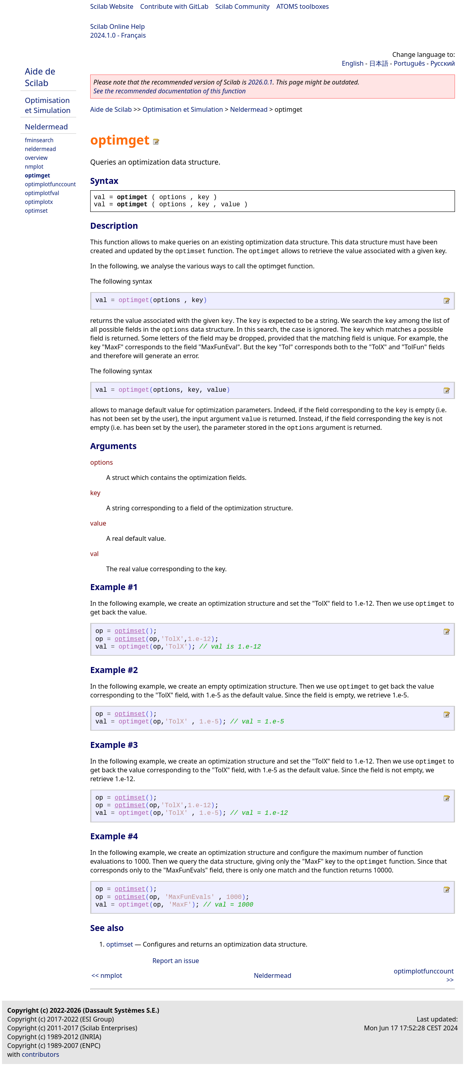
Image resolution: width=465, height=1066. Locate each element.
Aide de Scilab (40, 77)
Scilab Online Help (117, 26)
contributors (40, 1054)
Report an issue (175, 960)
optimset (36, 210)
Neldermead (46, 126)
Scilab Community (242, 6)
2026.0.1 (260, 82)
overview (36, 157)
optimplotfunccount (50, 184)
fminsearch (39, 140)
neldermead (40, 149)
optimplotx (39, 202)
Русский (443, 63)
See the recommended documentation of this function (169, 91)
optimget (37, 175)
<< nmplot (106, 975)
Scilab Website (111, 6)
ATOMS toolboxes (303, 6)
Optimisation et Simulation (48, 105)
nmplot (34, 166)
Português (409, 63)
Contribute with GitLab (174, 6)
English (353, 63)
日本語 (378, 63)
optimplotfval (42, 193)
